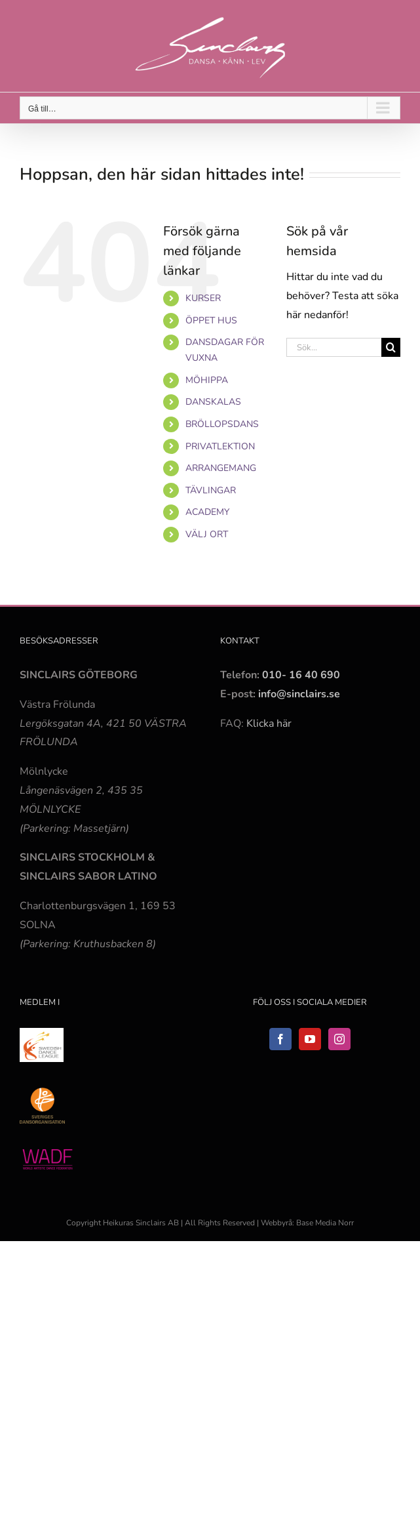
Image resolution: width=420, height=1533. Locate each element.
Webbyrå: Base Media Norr (307, 1222)
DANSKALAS (213, 402)
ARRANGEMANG (220, 468)
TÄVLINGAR (210, 490)
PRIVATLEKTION (220, 446)
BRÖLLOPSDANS (222, 424)
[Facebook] (280, 1039)
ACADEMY (207, 512)
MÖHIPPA (206, 380)
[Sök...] (333, 347)
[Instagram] (339, 1039)
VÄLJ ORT (206, 534)
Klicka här (269, 723)
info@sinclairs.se (298, 694)
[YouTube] (310, 1039)
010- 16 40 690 (301, 675)
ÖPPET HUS (211, 320)
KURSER (203, 298)
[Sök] (390, 347)
